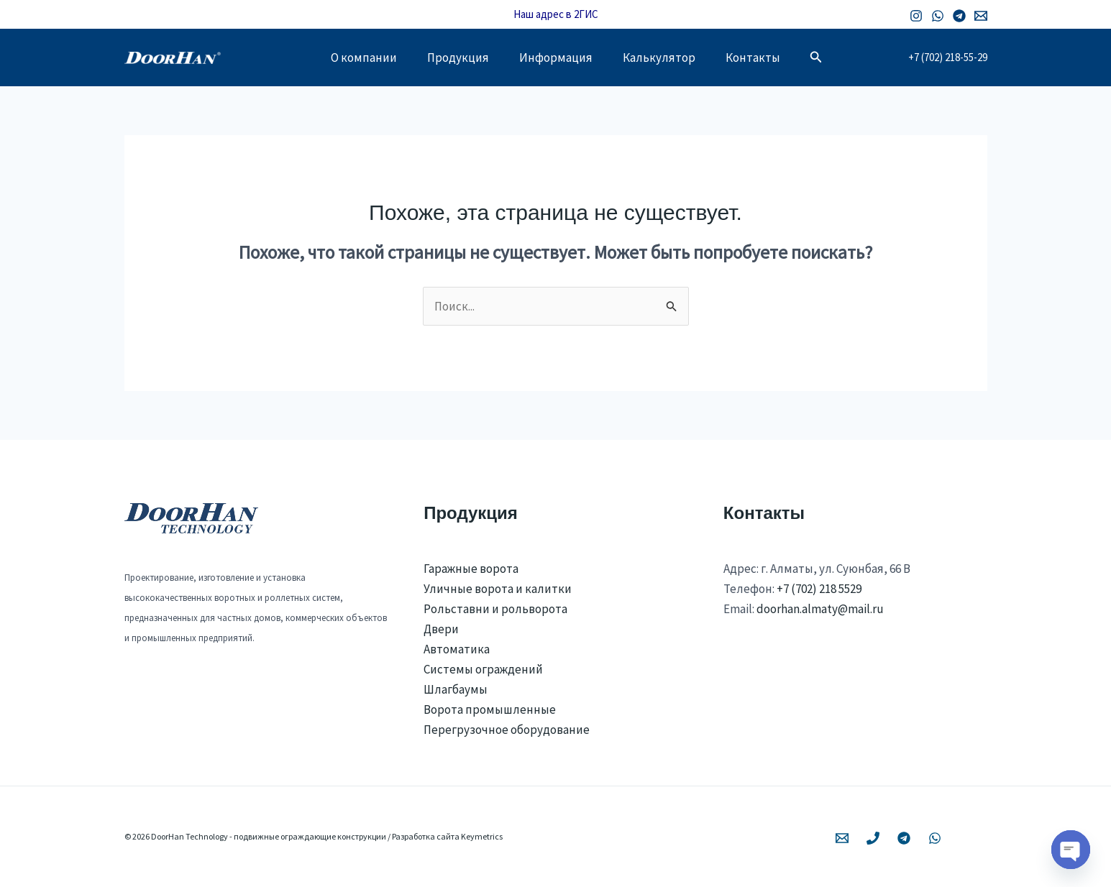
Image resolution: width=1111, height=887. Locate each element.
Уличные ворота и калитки (498, 589)
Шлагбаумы (456, 689)
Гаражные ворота (471, 568)
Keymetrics (482, 836)
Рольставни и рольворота (495, 609)
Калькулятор (663, 57)
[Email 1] (980, 15)
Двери (441, 629)
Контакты (761, 57)
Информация (556, 57)
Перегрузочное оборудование (507, 729)
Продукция (454, 57)
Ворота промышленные (490, 709)
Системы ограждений (483, 669)
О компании (355, 57)
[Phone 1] (873, 838)
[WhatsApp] (937, 15)
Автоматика (457, 649)
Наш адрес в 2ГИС (555, 14)
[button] (826, 57)
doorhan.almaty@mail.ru (820, 609)
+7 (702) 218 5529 (819, 589)
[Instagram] (916, 15)
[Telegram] (959, 15)
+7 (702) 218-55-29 (947, 57)
